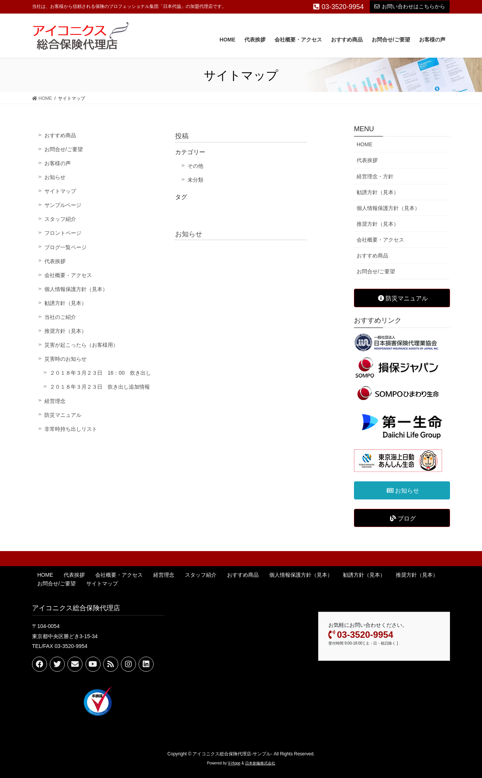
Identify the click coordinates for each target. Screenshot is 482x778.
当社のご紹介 (60, 317)
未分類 (195, 180)
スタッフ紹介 (60, 219)
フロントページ (62, 233)
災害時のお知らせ (65, 359)
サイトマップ (60, 191)
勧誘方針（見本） (65, 303)
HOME (364, 144)
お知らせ (55, 177)
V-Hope (234, 763)
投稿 (182, 136)
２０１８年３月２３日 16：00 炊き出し (100, 373)
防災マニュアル (62, 415)
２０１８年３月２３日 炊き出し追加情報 (100, 387)
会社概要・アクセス (68, 275)
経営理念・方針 (375, 176)
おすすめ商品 (60, 135)
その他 (195, 166)
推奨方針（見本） (65, 331)
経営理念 (55, 401)
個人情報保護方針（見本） (76, 289)
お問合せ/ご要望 (63, 149)
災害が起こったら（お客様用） (81, 345)
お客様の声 (57, 163)
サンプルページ (62, 205)
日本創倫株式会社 (260, 763)
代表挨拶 (55, 261)
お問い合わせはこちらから (409, 6)
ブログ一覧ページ (65, 247)
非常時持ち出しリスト (70, 429)
